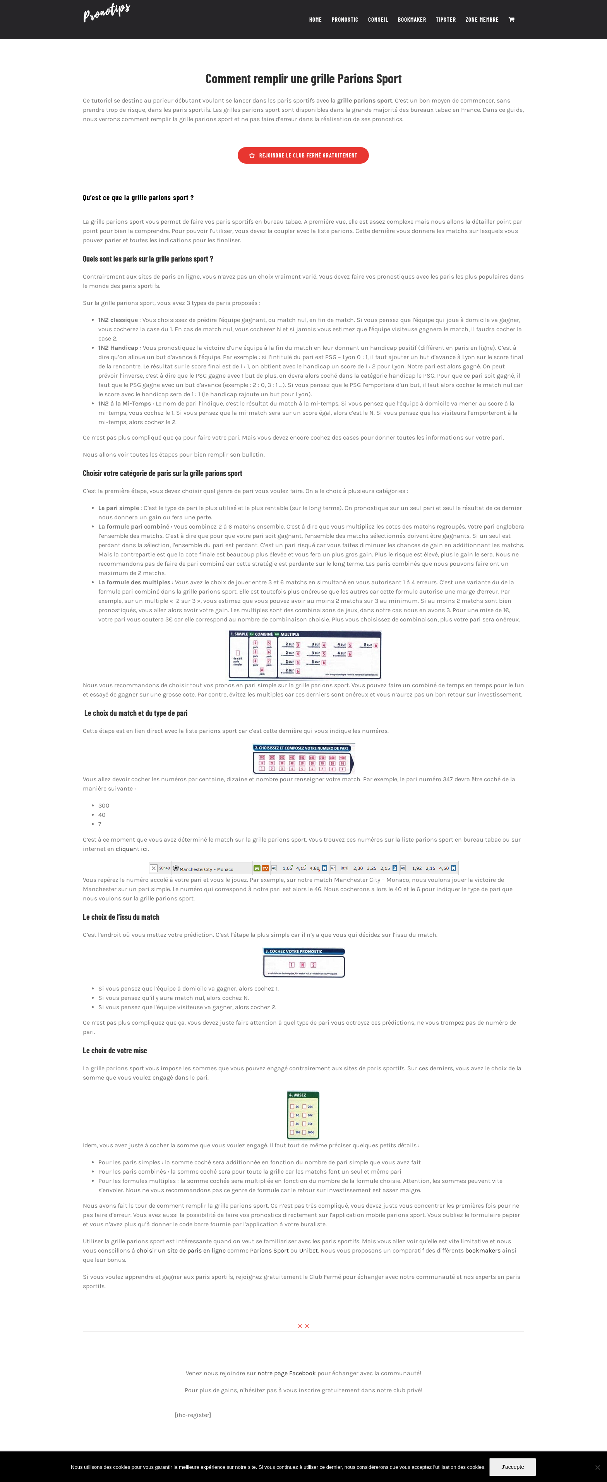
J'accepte (512, 1467)
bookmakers (483, 1250)
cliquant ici (132, 848)
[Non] (597, 1467)
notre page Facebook (286, 1373)
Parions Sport (269, 1250)
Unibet (308, 1250)
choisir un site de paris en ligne (181, 1250)
